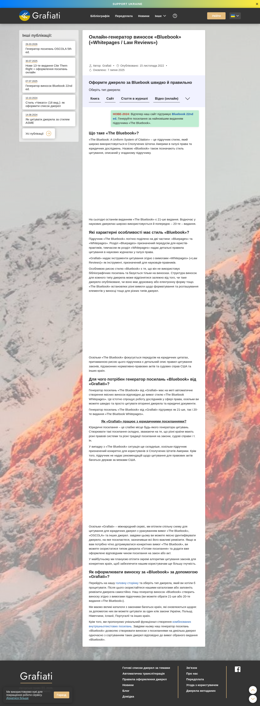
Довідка (128, 696)
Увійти (216, 15)
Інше (161, 16)
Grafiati (106, 65)
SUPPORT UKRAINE (127, 4)
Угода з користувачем (202, 685)
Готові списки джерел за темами (146, 667)
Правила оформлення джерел (144, 679)
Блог (126, 690)
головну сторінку (127, 583)
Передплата (124, 16)
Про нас (192, 673)
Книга (94, 98)
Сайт (110, 98)
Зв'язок (191, 667)
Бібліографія (100, 16)
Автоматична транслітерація (143, 673)
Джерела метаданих (200, 690)
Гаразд (61, 695)
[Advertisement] (225, 89)
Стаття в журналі (134, 98)
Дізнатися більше (17, 698)
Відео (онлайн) (166, 98)
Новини (143, 16)
